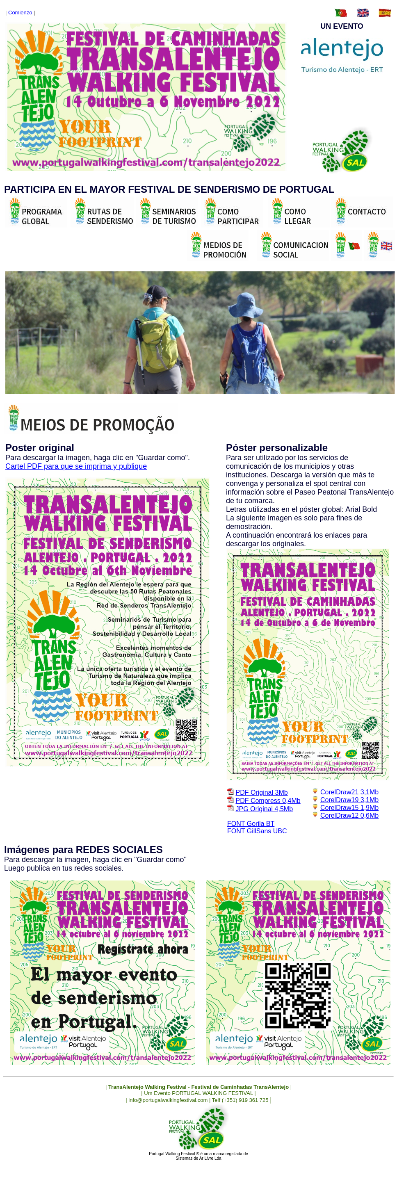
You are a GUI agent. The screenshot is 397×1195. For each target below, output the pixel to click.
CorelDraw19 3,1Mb (349, 799)
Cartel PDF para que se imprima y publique (76, 466)
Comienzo (20, 12)
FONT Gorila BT (250, 823)
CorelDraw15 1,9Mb (349, 807)
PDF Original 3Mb (261, 792)
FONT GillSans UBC (257, 831)
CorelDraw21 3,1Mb (349, 792)
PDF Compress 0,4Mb (267, 800)
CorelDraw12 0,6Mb (349, 815)
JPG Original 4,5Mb (264, 808)
